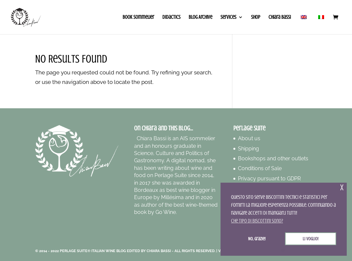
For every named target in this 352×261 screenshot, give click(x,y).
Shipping (248, 148)
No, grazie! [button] (257, 238)
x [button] (341, 187)
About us (249, 138)
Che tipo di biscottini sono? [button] (257, 221)
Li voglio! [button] (310, 238)
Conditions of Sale (260, 168)
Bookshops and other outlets (273, 158)
